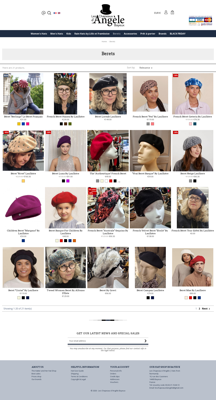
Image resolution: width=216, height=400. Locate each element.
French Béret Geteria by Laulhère (192, 116)
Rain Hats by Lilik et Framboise (92, 33)
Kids (68, 33)
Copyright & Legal (78, 379)
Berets (116, 33)
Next (206, 321)
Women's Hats (39, 33)
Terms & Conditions (79, 376)
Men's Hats (56, 33)
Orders (113, 373)
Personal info (116, 370)
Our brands (36, 379)
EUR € (157, 12)
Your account (119, 367)
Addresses (114, 379)
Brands (162, 33)
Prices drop (36, 376)
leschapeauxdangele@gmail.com (169, 388)
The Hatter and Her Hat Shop (44, 370)
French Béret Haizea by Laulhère (66, 116)
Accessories (130, 33)
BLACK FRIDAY (177, 33)
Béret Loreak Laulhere (108, 116)
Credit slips (115, 376)
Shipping (74, 373)
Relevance (146, 68)
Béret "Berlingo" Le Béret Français (23, 116)
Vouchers (114, 382)
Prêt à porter (147, 33)
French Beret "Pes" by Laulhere (150, 116)
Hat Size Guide (77, 370)
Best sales (36, 373)
